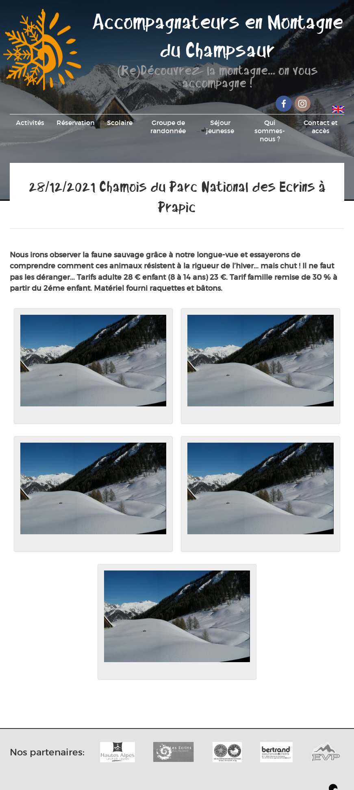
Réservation (75, 122)
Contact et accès (321, 126)
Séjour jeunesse (220, 126)
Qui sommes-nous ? (269, 130)
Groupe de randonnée (168, 126)
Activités (30, 122)
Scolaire (119, 122)
